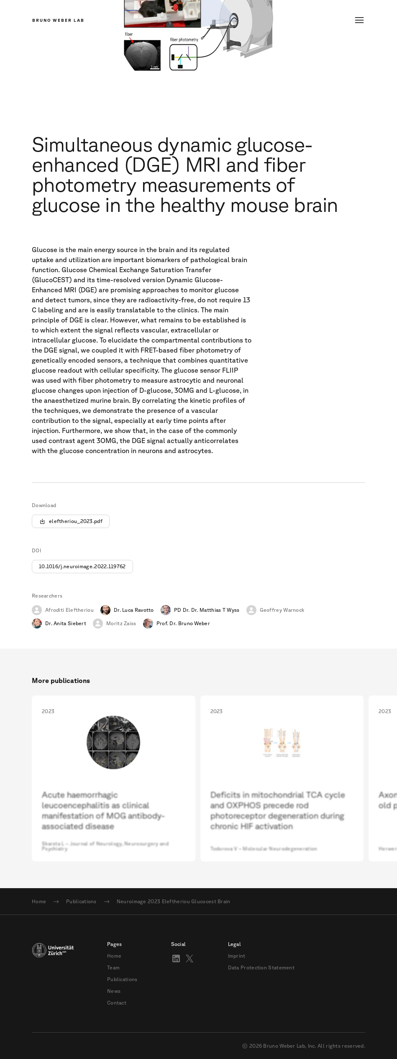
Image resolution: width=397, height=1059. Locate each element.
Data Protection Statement (261, 967)
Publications (81, 901)
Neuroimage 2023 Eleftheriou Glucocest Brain (174, 901)
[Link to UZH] (53, 973)
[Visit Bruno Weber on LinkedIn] (176, 958)
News (113, 991)
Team (113, 967)
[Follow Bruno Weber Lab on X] (189, 958)
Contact (116, 1002)
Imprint (237, 956)
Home (39, 901)
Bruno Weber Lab (58, 20)
